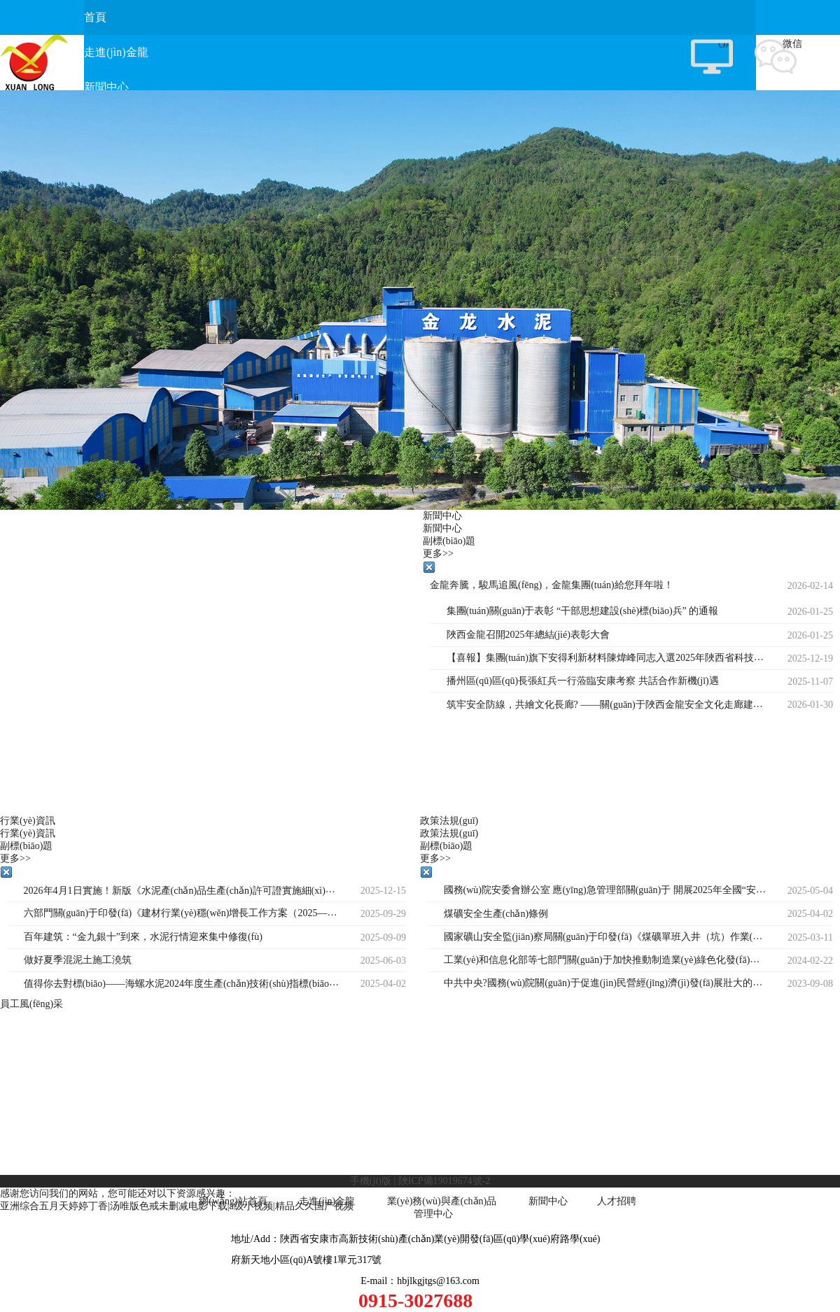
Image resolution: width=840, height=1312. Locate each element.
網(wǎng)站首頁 (233, 1201)
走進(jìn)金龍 (327, 1201)
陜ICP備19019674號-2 (444, 1181)
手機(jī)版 (370, 1181)
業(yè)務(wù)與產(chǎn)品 (442, 1201)
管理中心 (433, 1213)
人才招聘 (616, 1201)
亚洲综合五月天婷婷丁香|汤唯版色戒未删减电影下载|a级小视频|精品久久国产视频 (177, 1206)
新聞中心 (548, 1201)
